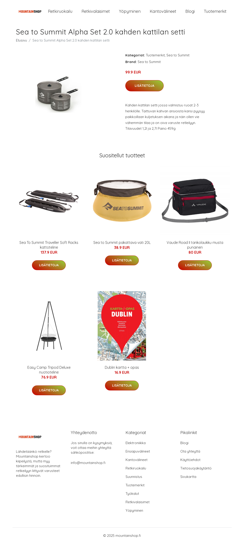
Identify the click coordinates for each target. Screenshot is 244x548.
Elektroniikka (136, 447)
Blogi (190, 13)
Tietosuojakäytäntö (196, 473)
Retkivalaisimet (95, 13)
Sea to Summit (177, 60)
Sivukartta (188, 481)
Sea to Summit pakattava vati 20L (122, 247)
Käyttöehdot (190, 464)
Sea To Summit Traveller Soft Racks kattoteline (48, 249)
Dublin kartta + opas (122, 372)
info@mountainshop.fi (88, 467)
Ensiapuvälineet (138, 456)
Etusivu (21, 45)
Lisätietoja (144, 90)
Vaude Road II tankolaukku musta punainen (195, 249)
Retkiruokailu (60, 13)
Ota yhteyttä (190, 456)
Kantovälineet (163, 13)
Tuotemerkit (215, 13)
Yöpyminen (130, 13)
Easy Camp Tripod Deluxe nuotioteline (49, 374)
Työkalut (132, 498)
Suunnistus (134, 481)
